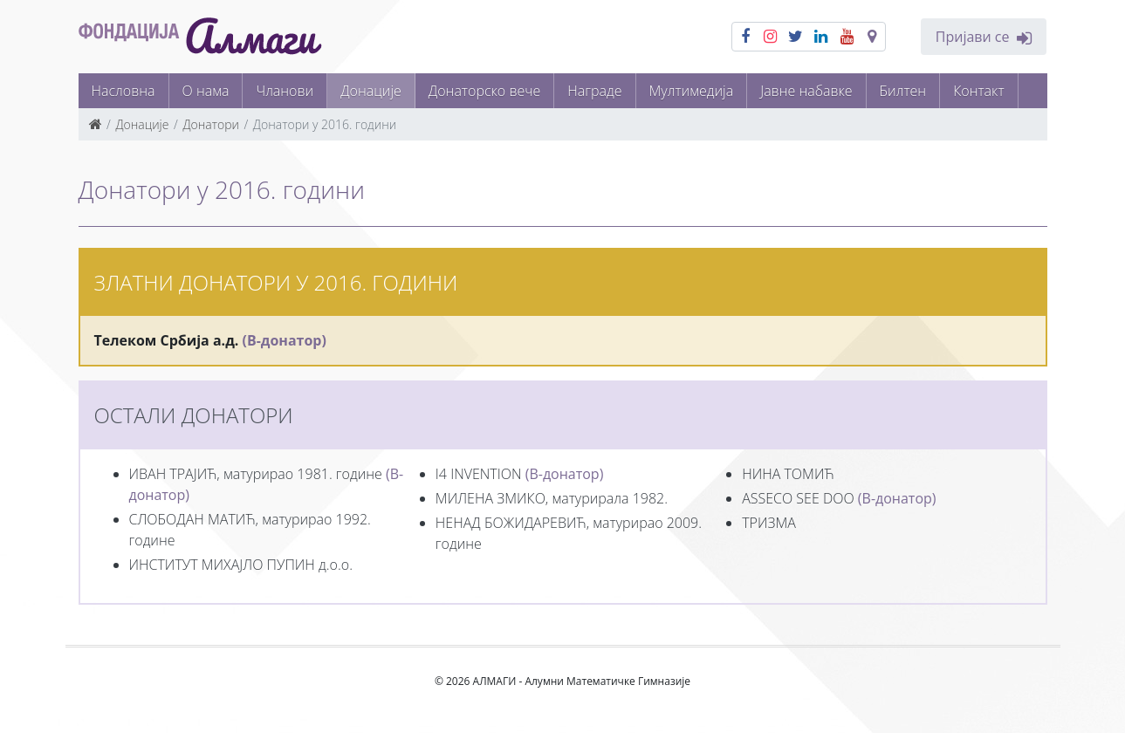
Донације (370, 90)
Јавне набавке (806, 90)
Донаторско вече (485, 90)
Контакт (978, 90)
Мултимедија (691, 90)
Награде (594, 90)
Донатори (210, 124)
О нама (206, 90)
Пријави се (984, 37)
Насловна (123, 90)
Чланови (284, 90)
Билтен (903, 90)
